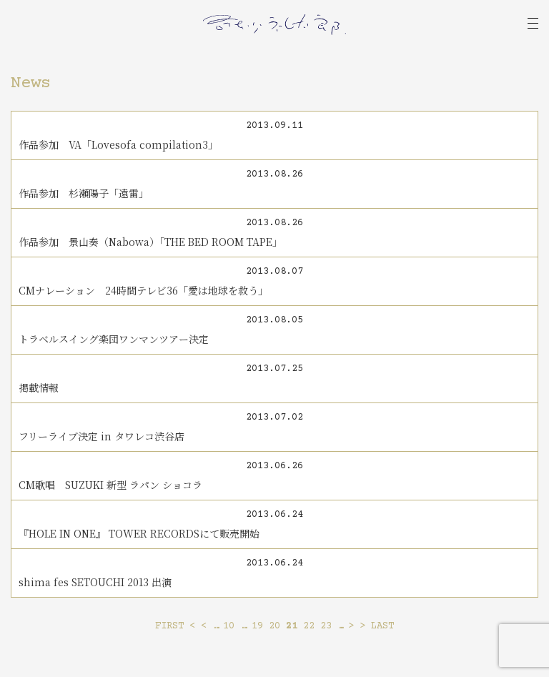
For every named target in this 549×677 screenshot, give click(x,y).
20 (274, 626)
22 (309, 626)
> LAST (377, 626)
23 (326, 626)
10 (228, 626)
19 (257, 626)
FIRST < (175, 626)
